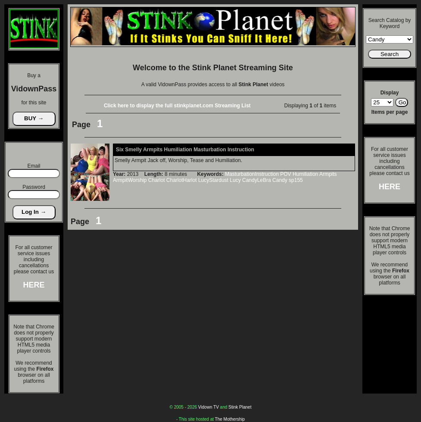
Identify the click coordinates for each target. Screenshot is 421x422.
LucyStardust (213, 180)
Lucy (235, 180)
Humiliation (305, 174)
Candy (279, 180)
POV (285, 174)
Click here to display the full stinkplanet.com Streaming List (177, 106)
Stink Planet (239, 407)
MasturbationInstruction (252, 174)
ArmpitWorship (130, 180)
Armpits (328, 174)
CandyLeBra (256, 180)
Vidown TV (208, 407)
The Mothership (230, 419)
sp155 (296, 180)
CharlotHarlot (181, 180)
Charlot (156, 180)
